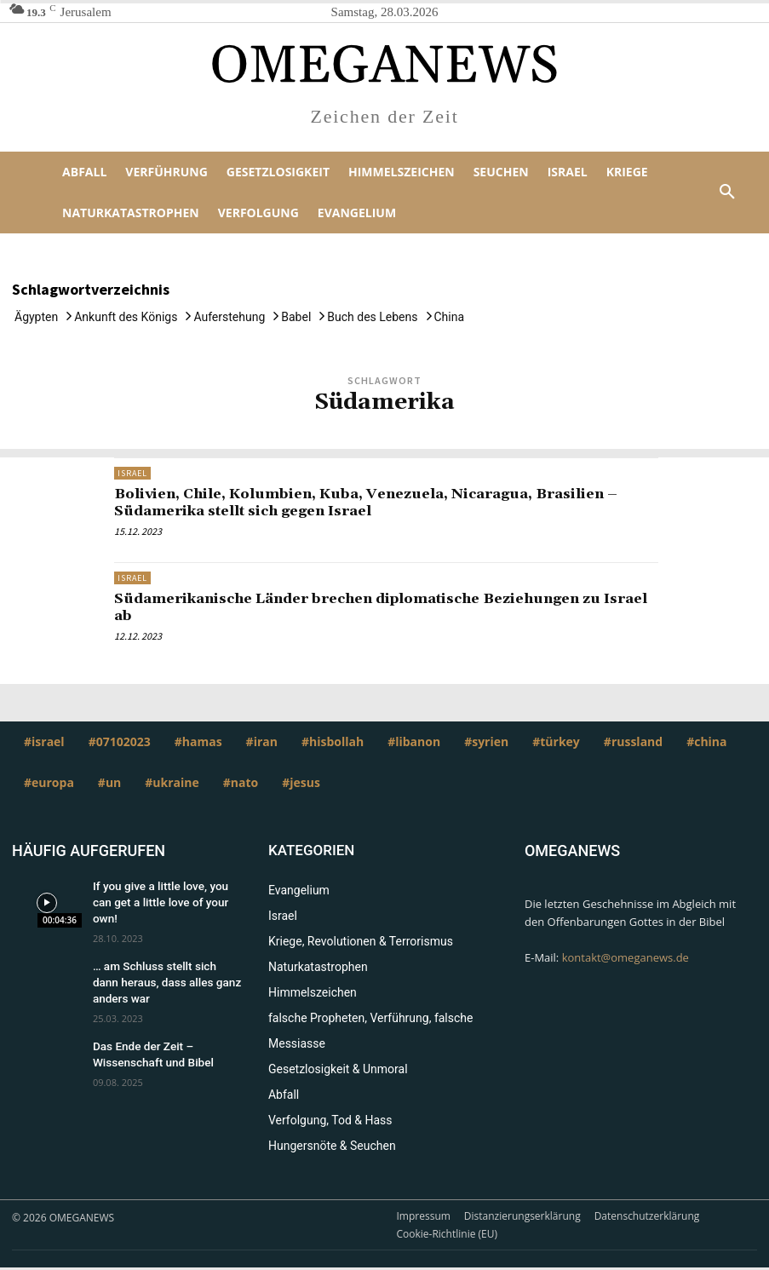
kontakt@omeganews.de (625, 956)
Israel (132, 473)
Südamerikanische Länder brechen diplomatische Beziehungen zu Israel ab (377, 607)
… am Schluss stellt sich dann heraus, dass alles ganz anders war (163, 965)
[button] (727, 192)
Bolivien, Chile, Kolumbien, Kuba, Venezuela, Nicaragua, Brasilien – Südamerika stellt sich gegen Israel (385, 502)
